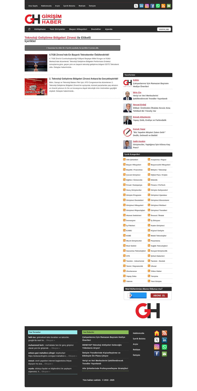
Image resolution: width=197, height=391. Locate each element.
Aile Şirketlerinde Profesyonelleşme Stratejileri (105, 368)
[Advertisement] (147, 53)
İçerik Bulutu (69, 6)
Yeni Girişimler (57, 29)
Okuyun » (50, 340)
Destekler (96, 29)
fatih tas (32, 337)
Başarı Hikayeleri (78, 29)
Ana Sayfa (33, 6)
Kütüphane (40, 29)
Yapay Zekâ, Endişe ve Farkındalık (149, 120)
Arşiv (57, 6)
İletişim (92, 6)
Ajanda (108, 29)
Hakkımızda (46, 6)
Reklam (82, 6)
